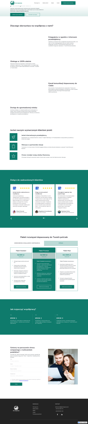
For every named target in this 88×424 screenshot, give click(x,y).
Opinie (52, 2)
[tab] (27, 243)
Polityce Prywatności (23, 380)
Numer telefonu (13, 369)
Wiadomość (12, 373)
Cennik (58, 2)
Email (11, 364)
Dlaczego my (37, 2)
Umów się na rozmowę (68, 2)
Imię (11, 359)
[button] (11, 218)
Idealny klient (45, 2)
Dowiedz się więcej (33, 14)
